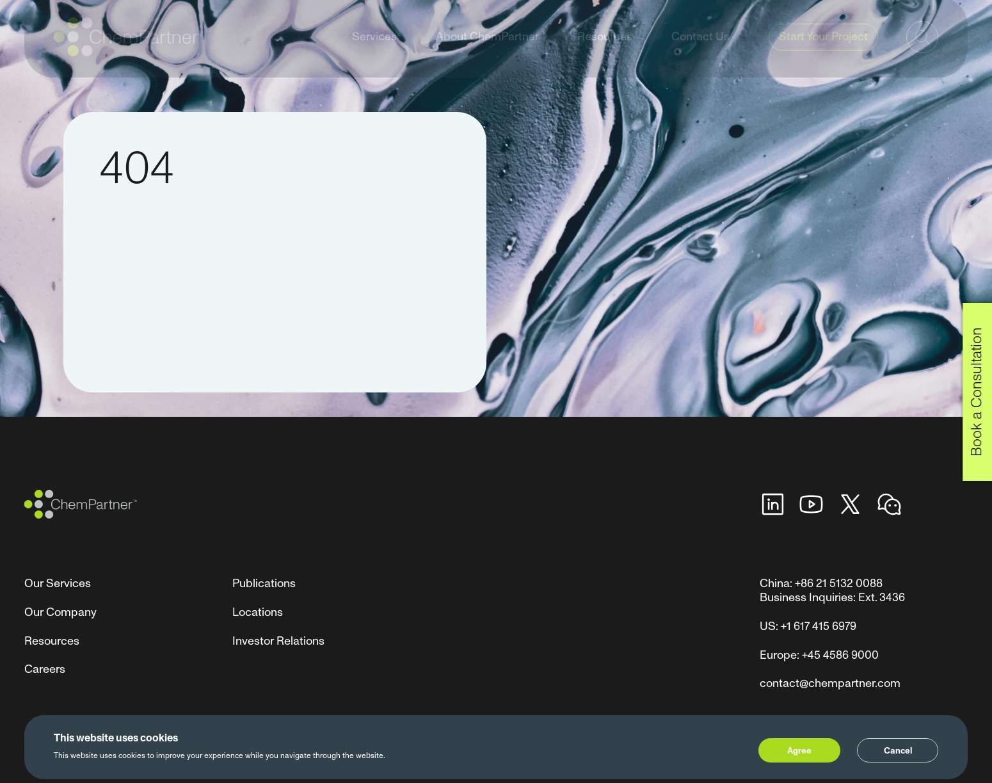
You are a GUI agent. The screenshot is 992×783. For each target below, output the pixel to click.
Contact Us (700, 49)
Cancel (898, 751)
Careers (44, 669)
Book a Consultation (976, 391)
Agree (799, 751)
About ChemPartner (487, 49)
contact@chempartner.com (830, 684)
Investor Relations (278, 641)
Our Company (60, 612)
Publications (264, 584)
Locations (257, 612)
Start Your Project (823, 49)
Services (374, 49)
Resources (604, 49)
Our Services (57, 584)
